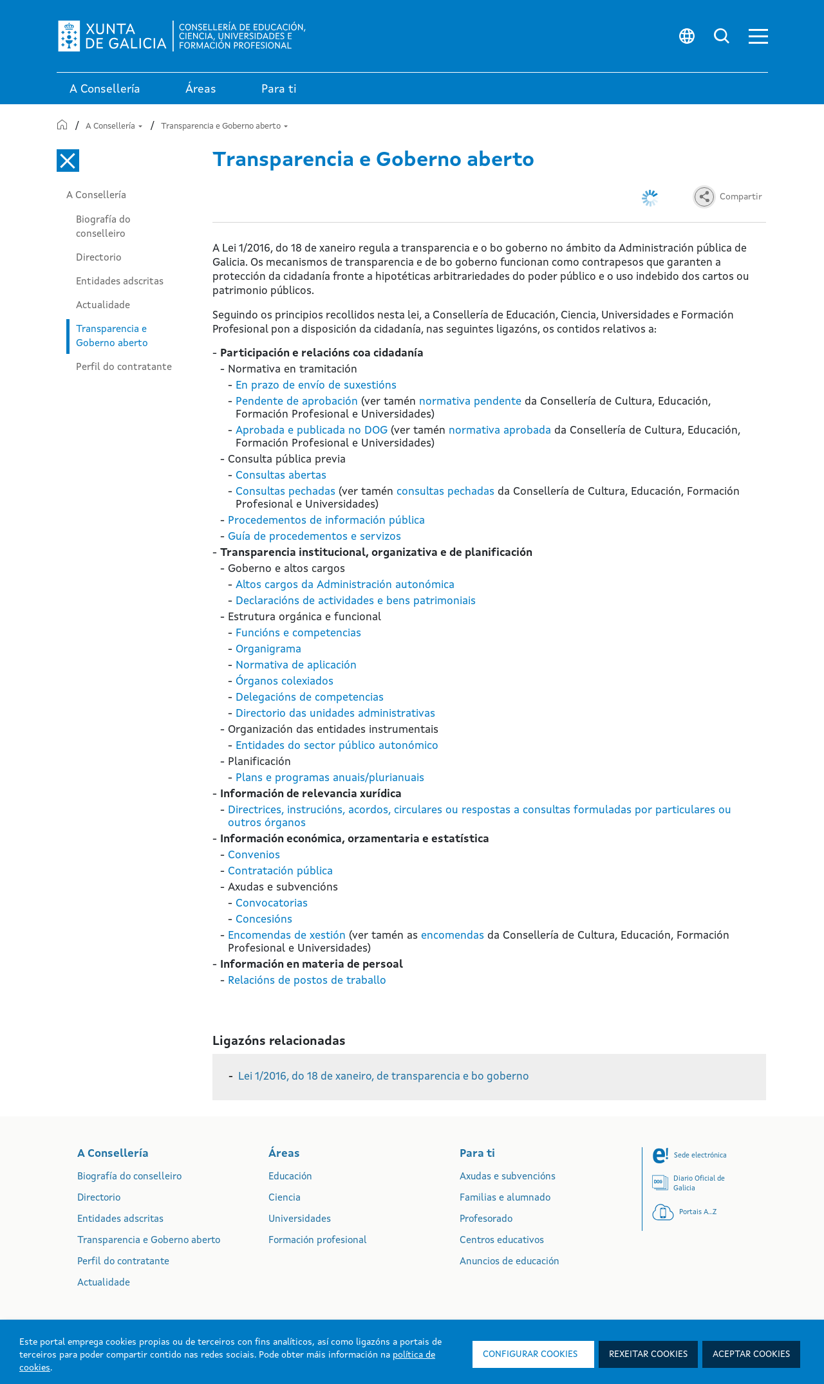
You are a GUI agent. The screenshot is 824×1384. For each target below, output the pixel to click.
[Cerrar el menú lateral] (68, 160)
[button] (758, 36)
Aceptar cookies (751, 1354)
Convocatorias (272, 903)
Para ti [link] (279, 89)
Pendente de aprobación (297, 401)
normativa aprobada (500, 430)
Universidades (299, 1219)
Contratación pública (280, 871)
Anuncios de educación (509, 1262)
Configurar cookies (530, 1354)
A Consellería (114, 126)
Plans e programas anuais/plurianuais (330, 778)
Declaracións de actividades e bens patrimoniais (356, 601)
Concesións (264, 919)
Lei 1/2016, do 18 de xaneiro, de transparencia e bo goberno (383, 1076)
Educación (290, 1177)
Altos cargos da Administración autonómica (345, 585)
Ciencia (284, 1198)
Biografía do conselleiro (103, 227)
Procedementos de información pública (326, 520)
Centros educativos (502, 1241)
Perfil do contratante (124, 367)
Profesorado (486, 1219)
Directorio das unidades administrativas (335, 713)
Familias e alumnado (505, 1198)
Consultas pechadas (285, 491)
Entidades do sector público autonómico (337, 746)
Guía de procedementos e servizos (314, 536)
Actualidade (103, 305)
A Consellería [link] (105, 89)
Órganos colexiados (284, 681)
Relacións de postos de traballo (307, 980)
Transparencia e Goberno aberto (224, 126)
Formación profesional (317, 1241)
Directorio (99, 258)
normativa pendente (470, 401)
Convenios (254, 855)
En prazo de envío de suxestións (316, 385)
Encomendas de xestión (287, 935)
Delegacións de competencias (310, 697)
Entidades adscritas (120, 282)
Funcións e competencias (298, 633)
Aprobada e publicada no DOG (312, 430)
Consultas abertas (281, 475)
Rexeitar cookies (648, 1354)
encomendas (452, 935)
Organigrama (268, 649)
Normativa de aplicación (296, 665)
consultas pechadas (445, 491)
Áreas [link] (200, 89)
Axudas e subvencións (508, 1177)
